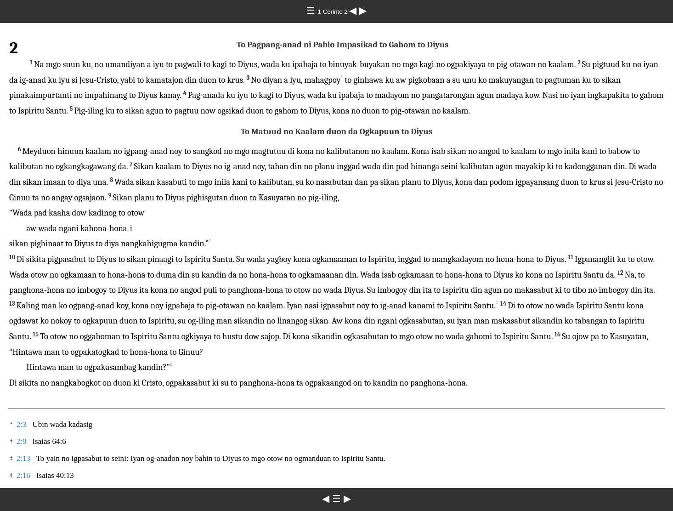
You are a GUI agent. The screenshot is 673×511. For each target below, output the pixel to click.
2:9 (22, 441)
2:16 (23, 475)
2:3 (22, 424)
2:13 (23, 458)
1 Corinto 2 (334, 11)
